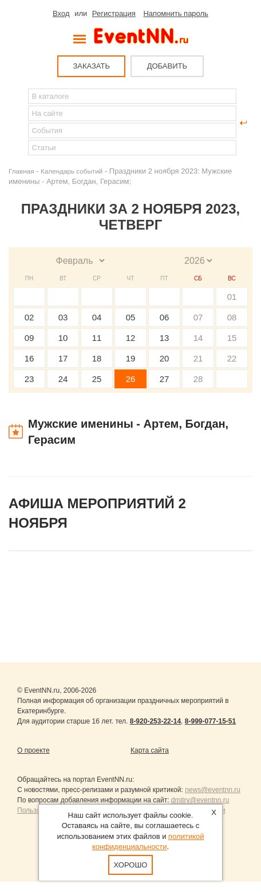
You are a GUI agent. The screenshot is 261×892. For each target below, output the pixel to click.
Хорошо (131, 865)
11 (97, 338)
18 (97, 358)
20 (164, 358)
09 (29, 338)
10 (63, 338)
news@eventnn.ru (212, 790)
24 (63, 379)
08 (232, 317)
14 (198, 338)
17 (63, 358)
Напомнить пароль (175, 13)
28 (198, 379)
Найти (17, 123)
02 (29, 317)
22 (232, 358)
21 (198, 358)
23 (29, 379)
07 (198, 317)
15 (232, 338)
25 (97, 379)
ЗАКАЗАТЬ (91, 66)
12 (131, 338)
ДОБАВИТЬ (167, 66)
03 (63, 317)
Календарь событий (71, 171)
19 (131, 358)
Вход (61, 13)
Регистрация (114, 13)
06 (164, 317)
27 (164, 379)
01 (232, 297)
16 (29, 358)
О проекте (33, 750)
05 (131, 317)
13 (164, 338)
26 (131, 379)
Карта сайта (149, 750)
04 (97, 317)
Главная (21, 171)
